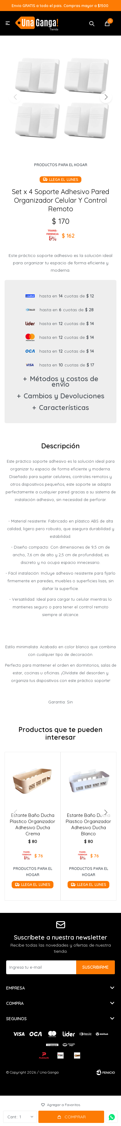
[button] (105, 97)
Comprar (75, 1117)
